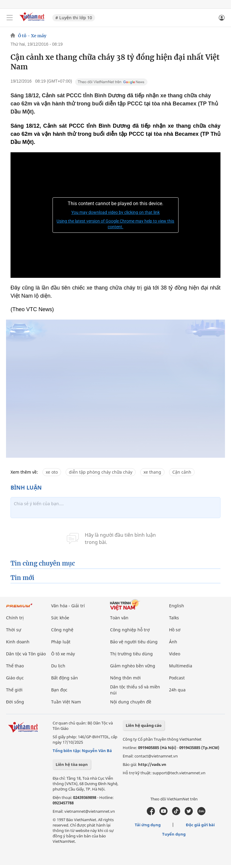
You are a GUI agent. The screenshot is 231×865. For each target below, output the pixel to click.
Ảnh (173, 642)
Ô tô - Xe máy (32, 36)
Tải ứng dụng (148, 824)
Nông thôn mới (125, 678)
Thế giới (14, 690)
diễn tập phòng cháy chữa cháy (100, 472)
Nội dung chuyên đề (130, 702)
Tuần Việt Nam (66, 702)
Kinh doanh (17, 642)
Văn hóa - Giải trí (68, 606)
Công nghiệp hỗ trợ (130, 630)
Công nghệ (62, 630)
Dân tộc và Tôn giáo (26, 654)
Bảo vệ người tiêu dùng (134, 642)
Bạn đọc (59, 690)
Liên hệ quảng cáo (144, 725)
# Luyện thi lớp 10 (73, 17)
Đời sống (15, 702)
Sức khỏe (60, 618)
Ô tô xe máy (63, 654)
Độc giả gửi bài (200, 824)
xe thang (152, 472)
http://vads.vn (152, 764)
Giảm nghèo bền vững (132, 666)
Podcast (177, 678)
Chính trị (15, 618)
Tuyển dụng (174, 834)
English (176, 606)
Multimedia (180, 666)
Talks (174, 618)
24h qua (177, 690)
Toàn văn (119, 618)
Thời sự (13, 630)
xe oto (52, 472)
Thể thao (15, 666)
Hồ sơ (174, 630)
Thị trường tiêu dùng (131, 654)
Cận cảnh (181, 472)
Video (174, 654)
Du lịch (58, 666)
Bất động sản (64, 678)
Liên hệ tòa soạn (72, 764)
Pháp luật (60, 642)
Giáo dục (15, 678)
